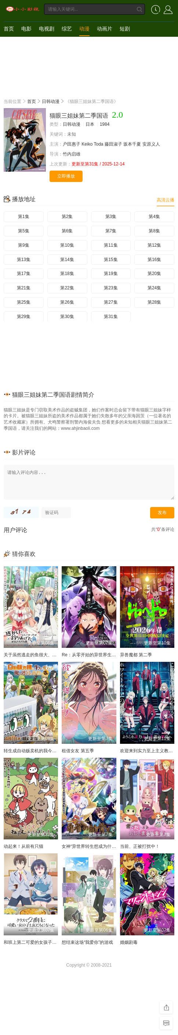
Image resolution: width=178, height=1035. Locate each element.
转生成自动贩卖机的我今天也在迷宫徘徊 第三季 (50, 750)
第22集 (67, 287)
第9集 (23, 245)
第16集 (154, 259)
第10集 (67, 245)
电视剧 (46, 29)
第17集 (23, 273)
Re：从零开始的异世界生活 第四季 (96, 654)
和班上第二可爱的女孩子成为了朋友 (39, 942)
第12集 (154, 245)
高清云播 (165, 200)
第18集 (67, 273)
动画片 (104, 29)
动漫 (84, 29)
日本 (90, 124)
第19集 (110, 273)
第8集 (154, 230)
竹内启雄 (71, 154)
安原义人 (151, 144)
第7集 (111, 230)
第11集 (110, 245)
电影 (26, 29)
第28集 (154, 302)
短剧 (125, 29)
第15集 (110, 259)
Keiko (86, 144)
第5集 (23, 230)
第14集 (67, 259)
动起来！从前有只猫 (23, 846)
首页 (9, 29)
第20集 (154, 273)
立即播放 (66, 176)
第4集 (154, 216)
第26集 (67, 302)
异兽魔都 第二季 (136, 654)
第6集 (67, 230)
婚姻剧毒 (129, 942)
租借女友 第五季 (78, 750)
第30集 (67, 316)
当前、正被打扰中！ (140, 846)
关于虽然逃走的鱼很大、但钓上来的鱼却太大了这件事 (56, 654)
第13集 (23, 259)
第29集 (23, 316)
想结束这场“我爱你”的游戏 (87, 942)
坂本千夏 (132, 144)
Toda (98, 144)
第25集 (23, 302)
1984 (105, 124)
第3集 (111, 216)
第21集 (23, 287)
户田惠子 (71, 144)
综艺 (67, 29)
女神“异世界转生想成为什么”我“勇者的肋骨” (104, 846)
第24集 (154, 287)
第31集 (110, 316)
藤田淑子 (113, 144)
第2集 (67, 216)
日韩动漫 (50, 101)
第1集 (23, 216)
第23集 (110, 287)
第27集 (110, 302)
